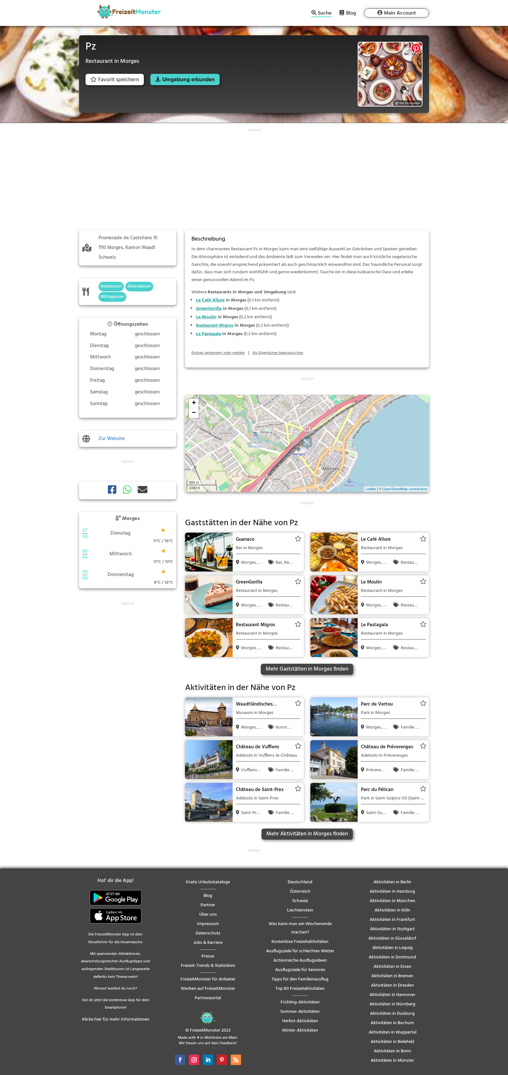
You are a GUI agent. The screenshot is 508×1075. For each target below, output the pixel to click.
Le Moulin (206, 317)
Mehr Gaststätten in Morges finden (307, 669)
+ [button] (194, 403)
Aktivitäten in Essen (392, 966)
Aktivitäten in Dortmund (392, 957)
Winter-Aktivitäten (300, 1030)
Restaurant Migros (214, 325)
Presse (208, 956)
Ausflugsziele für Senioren (300, 970)
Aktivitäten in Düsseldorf (392, 938)
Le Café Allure (210, 300)
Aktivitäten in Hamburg (392, 891)
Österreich (300, 891)
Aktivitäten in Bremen (392, 976)
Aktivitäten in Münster (392, 1060)
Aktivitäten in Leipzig (392, 948)
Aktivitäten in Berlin (392, 882)
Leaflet (370, 489)
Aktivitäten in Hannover (392, 995)
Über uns (208, 914)
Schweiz (300, 901)
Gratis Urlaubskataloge (208, 882)
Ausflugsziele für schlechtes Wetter (300, 951)
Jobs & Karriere (208, 942)
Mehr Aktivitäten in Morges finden (307, 834)
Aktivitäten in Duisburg (392, 1013)
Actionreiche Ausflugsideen (300, 960)
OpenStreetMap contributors (405, 489)
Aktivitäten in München (392, 901)
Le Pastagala (208, 334)
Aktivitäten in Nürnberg (392, 1004)
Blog (351, 13)
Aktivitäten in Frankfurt (392, 919)
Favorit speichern (114, 79)
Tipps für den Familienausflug (300, 979)
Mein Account (400, 13)
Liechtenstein (300, 910)
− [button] (194, 413)
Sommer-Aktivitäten (300, 1011)
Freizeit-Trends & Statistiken (208, 965)
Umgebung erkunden (188, 79)
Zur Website (111, 439)
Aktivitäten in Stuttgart (392, 929)
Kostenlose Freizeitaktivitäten (300, 941)
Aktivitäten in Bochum (392, 1023)
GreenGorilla (209, 308)
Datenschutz (208, 933)
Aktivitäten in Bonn (392, 1051)
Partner (208, 905)
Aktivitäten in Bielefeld (392, 1042)
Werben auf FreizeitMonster (208, 988)
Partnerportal (208, 998)
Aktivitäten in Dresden (392, 985)
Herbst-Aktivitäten (300, 1021)
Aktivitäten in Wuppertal (392, 1032)
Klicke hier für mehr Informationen (115, 1019)
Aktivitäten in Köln (392, 910)
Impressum (208, 924)
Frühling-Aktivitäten (300, 1002)
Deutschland (300, 882)
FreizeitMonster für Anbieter (208, 979)
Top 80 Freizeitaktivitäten (300, 988)
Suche (324, 13)
